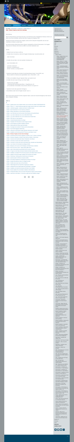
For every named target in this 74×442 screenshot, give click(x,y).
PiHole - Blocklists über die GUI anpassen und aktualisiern (61, 402)
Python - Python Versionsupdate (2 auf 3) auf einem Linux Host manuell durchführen (62, 405)
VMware (55, 48)
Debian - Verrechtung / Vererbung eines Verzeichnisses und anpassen (20, 156)
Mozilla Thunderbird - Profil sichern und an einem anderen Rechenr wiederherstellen (62, 328)
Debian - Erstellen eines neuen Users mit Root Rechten (17, 163)
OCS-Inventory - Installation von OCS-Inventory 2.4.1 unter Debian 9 (62, 370)
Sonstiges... (56, 421)
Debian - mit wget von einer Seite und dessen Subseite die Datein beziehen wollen (22, 151)
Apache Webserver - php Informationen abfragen (60, 211)
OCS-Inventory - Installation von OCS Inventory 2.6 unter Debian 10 (62, 373)
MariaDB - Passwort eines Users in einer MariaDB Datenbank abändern (62, 309)
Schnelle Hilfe (31, 25)
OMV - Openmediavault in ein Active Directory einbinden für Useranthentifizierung (62, 351)
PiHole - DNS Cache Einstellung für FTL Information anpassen (62, 399)
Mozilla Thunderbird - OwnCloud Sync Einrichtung (61, 318)
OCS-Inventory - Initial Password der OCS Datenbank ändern (62, 378)
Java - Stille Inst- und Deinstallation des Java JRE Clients (62, 275)
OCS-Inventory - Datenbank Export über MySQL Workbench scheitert (62, 381)
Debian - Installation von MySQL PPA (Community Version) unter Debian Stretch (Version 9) (24, 152)
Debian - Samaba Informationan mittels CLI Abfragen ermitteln (18, 161)
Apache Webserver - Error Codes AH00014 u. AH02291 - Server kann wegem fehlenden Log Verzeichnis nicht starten (62, 221)
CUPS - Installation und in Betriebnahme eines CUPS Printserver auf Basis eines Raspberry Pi (60, 226)
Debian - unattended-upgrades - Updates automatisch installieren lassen (20, 108)
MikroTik (56, 49)
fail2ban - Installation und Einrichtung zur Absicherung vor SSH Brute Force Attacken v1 (62, 264)
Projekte (24, 25)
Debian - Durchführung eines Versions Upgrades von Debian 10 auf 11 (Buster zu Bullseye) (24, 135)
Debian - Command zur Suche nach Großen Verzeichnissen (18, 140)
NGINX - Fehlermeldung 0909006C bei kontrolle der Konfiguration (62, 335)
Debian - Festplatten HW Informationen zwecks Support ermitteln (19, 121)
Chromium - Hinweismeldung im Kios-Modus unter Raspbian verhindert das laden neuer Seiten (62, 245)
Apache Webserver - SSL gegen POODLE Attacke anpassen (61, 214)
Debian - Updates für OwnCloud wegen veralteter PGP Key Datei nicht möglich (21, 154)
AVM (55, 43)
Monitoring (56, 51)
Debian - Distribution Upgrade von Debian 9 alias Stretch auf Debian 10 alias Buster (22, 137)
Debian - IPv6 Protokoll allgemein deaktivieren (15, 128)
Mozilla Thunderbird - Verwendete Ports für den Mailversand (62, 325)
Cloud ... (55, 422)
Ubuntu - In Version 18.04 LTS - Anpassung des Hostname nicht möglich (61, 409)
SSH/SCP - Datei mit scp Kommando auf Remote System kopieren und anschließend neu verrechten (61, 413)
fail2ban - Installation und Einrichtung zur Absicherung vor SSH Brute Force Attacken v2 (62, 268)
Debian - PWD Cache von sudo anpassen (14, 118)
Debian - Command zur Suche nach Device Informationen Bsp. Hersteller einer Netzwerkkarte (24, 142)
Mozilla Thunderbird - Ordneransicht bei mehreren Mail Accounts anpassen (62, 321)
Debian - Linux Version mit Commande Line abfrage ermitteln (18, 144)
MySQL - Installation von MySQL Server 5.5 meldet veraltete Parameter (61, 331)
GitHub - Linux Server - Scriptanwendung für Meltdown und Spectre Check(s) (62, 272)
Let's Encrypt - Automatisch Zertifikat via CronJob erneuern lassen (61, 300)
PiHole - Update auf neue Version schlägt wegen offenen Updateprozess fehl (61, 395)
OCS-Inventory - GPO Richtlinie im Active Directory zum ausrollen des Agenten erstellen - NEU (62, 392)
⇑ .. (7, 102)
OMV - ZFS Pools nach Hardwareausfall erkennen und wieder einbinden (61, 361)
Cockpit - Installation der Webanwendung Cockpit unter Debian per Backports (61, 257)
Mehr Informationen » (46, 3)
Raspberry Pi (56, 419)
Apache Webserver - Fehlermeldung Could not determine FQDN (62, 203)
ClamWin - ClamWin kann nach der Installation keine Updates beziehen (62, 254)
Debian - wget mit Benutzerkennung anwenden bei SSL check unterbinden (21, 149)
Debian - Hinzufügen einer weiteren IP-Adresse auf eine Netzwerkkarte (20, 127)
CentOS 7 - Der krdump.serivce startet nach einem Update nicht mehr (61, 234)
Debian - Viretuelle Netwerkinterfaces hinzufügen (16, 120)
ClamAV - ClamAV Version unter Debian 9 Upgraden (61, 251)
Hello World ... (9, 25)
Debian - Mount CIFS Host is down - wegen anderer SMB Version (19, 147)
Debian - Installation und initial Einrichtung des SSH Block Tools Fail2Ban (21, 168)
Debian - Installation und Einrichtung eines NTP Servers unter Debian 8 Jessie (21, 132)
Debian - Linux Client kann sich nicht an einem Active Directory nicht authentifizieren (23, 113)
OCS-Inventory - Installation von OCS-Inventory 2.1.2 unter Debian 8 (62, 367)
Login (68, 436)
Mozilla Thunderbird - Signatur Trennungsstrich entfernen (61, 312)
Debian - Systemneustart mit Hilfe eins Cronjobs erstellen (18, 157)
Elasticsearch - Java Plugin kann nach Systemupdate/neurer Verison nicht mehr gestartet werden (62, 260)
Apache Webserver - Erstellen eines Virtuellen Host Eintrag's (62, 205)
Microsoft (56, 46)
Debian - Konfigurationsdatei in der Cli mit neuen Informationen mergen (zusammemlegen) (24, 171)
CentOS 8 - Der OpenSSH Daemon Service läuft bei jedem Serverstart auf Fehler (62, 241)
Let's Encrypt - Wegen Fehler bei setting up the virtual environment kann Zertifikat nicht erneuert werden (62, 305)
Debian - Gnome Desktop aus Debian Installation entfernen (18, 123)
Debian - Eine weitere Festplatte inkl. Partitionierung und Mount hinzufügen (21, 159)
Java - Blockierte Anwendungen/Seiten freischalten (62, 286)
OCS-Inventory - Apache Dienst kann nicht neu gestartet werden (62, 376)
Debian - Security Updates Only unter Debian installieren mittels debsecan (21, 169)
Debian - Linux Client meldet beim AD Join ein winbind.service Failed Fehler (21, 116)
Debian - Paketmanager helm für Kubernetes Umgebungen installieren (20, 164)
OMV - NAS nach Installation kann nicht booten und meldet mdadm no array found (62, 354)
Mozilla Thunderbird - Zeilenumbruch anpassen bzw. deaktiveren (61, 315)
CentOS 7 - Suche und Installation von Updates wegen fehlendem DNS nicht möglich (62, 230)
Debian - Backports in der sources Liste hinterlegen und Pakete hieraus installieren (22, 145)
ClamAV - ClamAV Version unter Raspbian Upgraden (61, 248)
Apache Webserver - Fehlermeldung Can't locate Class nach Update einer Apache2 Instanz (62, 217)
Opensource (20, 28)
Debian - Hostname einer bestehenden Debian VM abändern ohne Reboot (21, 139)
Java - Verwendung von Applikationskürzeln (60, 281)
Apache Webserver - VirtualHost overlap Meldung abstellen (61, 208)
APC (55, 44)
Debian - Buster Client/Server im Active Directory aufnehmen (18, 109)
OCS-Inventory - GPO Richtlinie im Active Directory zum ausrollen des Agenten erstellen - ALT (62, 388)
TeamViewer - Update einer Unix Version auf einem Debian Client (61, 417)
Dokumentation (17, 25)
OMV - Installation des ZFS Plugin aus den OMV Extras (62, 358)
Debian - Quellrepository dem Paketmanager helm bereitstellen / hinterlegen (21, 166)
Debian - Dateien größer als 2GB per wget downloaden (17, 125)
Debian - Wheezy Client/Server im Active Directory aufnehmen (18, 111)
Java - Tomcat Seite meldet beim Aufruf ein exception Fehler (61, 297)
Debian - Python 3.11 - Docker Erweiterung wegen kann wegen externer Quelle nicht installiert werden (26, 106)
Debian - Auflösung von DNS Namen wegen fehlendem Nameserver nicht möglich (22, 130)
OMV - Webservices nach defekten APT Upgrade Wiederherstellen (62, 365)
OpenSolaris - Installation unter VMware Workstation (61, 345)
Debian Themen (27, 28)
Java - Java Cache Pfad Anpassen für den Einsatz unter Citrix (62, 295)
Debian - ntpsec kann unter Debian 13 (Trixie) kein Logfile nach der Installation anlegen (23, 173)
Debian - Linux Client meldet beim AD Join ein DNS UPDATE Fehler (19, 115)
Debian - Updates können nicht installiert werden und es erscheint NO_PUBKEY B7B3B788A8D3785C (26, 104)
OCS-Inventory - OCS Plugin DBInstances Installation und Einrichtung (61, 384)
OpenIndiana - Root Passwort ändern (62, 340)
